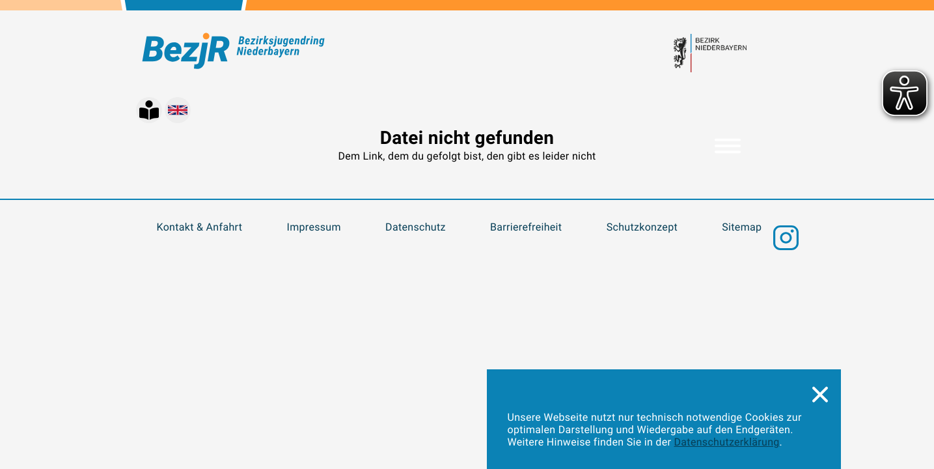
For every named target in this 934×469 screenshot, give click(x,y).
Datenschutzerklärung (727, 442)
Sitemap (742, 227)
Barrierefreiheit (526, 227)
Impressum (314, 227)
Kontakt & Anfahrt (200, 227)
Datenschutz (415, 227)
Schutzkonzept (642, 227)
